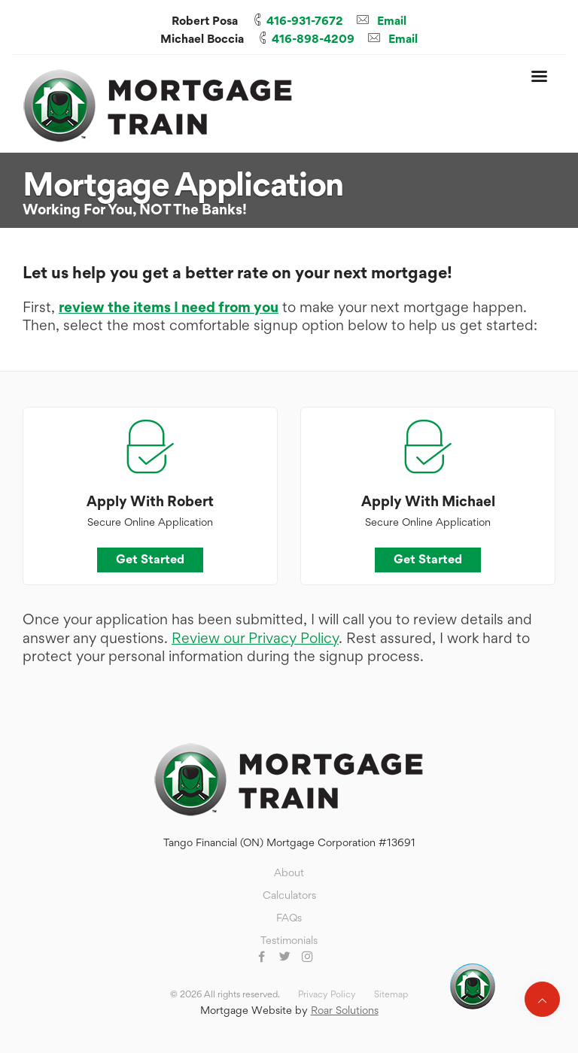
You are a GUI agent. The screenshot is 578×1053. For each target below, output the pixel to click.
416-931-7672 (304, 21)
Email (391, 21)
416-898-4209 (313, 39)
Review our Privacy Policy (255, 638)
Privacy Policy (327, 994)
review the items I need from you (168, 307)
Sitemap (391, 994)
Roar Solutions (345, 1009)
